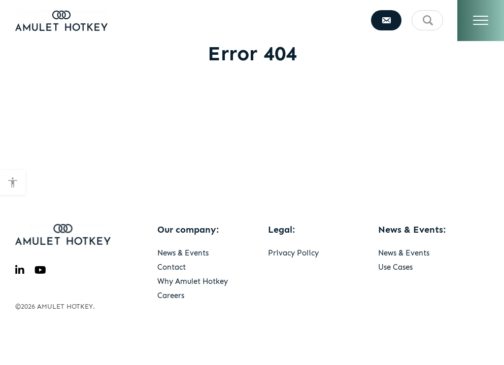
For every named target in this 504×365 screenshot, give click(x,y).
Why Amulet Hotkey (192, 281)
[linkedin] (19, 270)
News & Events (183, 253)
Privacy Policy (293, 253)
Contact (171, 267)
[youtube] (40, 270)
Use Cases (395, 267)
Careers (170, 295)
